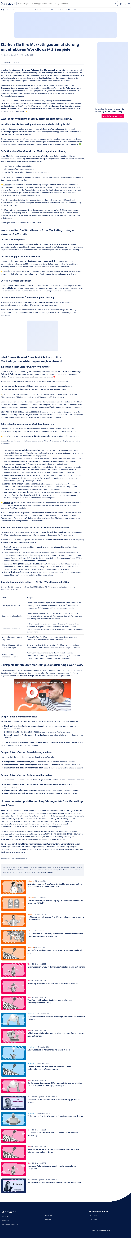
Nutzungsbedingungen (10, 1224)
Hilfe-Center (93, 1220)
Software (48, 1220)
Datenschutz (6, 1216)
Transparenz (6, 1220)
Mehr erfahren (47, 872)
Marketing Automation (20, 10)
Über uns (48, 1216)
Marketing (8, 10)
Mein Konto (93, 1216)
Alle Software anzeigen (112, 116)
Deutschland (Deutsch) (106, 1230)
